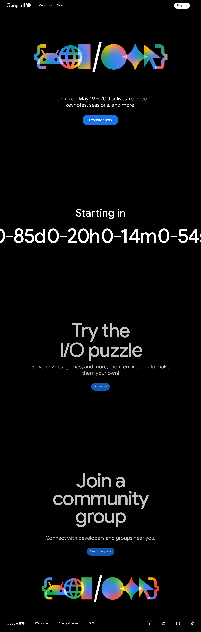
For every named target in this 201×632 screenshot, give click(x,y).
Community (46, 5)
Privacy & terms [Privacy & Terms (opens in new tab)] (68, 623)
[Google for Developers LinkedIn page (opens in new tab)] (165, 623)
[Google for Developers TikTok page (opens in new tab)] (192, 623)
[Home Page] (22, 5)
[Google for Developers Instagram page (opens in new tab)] (180, 623)
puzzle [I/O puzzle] (41, 623)
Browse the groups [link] (100, 551)
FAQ (91, 623)
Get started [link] (100, 386)
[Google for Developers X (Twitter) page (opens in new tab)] (151, 623)
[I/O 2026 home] (16, 623)
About (60, 5)
